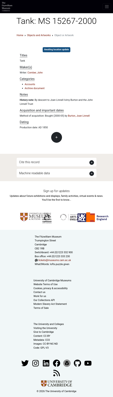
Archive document (35, 88)
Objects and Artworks (39, 35)
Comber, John (35, 72)
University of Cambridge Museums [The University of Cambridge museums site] (52, 280)
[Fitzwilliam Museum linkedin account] (57, 363)
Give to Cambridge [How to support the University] (44, 331)
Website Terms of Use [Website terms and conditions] (46, 284)
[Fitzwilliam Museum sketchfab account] (67, 363)
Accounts (30, 84)
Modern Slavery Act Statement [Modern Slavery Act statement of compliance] (50, 304)
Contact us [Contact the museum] (39, 292)
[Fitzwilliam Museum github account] (77, 363)
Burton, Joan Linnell (79, 115)
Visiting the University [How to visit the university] (45, 328)
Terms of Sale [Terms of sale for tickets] (41, 308)
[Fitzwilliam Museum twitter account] (25, 363)
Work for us (40, 296)
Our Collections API (44, 300)
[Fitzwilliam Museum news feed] (57, 372)
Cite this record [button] (29, 162)
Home (20, 35)
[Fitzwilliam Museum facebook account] (46, 363)
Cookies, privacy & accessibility (51, 288)
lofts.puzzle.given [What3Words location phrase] (59, 264)
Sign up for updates (56, 191)
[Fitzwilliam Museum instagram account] (36, 363)
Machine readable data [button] (34, 173)
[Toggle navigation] (106, 7)
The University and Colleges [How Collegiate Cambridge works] (49, 324)
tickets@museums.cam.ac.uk (54, 260)
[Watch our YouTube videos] (88, 363)
